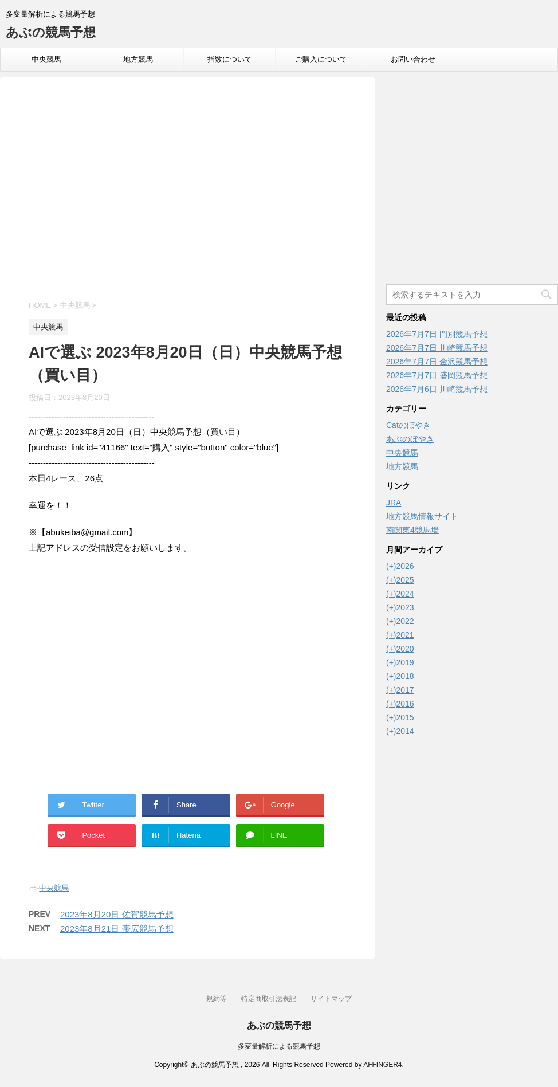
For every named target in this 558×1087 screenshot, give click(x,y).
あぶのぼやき (410, 439)
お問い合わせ (413, 59)
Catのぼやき (408, 425)
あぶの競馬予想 (51, 32)
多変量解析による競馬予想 (279, 1046)
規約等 (216, 999)
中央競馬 (46, 59)
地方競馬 (138, 59)
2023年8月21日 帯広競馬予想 (117, 928)
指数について (229, 59)
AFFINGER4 (382, 1065)
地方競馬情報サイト (422, 516)
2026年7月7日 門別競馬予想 (437, 334)
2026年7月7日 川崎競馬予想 (437, 347)
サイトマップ (331, 999)
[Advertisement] (187, 190)
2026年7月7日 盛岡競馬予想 (437, 375)
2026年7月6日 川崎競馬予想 (437, 389)
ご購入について (321, 59)
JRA (393, 502)
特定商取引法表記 (268, 999)
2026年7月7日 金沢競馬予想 (437, 361)
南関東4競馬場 (412, 530)
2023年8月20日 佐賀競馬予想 (117, 914)
